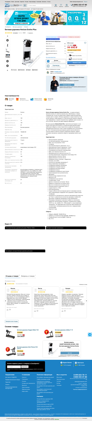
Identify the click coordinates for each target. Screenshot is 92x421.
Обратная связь (26, 389)
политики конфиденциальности (79, 86)
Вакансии (24, 385)
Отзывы (26, 1)
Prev (7, 18)
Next (64, 18)
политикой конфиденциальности (60, 418)
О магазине (38, 1)
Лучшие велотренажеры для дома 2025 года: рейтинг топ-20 (45, 409)
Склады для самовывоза (28, 383)
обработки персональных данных (75, 418)
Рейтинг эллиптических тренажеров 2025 (43, 401)
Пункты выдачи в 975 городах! (23, 8)
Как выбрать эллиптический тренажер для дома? (44, 390)
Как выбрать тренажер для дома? (45, 377)
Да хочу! (70, 353)
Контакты (44, 1)
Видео (29, 69)
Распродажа (7, 1)
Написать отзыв (83, 284)
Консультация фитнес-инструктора (11, 387)
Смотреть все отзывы (12, 321)
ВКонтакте (59, 377)
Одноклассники (61, 379)
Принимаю (57, 419)
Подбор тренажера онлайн (43, 379)
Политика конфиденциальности (80, 389)
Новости (24, 377)
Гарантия (22, 1)
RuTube (58, 383)
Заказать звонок (67, 84)
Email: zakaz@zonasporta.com (76, 1)
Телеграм (59, 385)
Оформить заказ (77, 62)
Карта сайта (25, 391)
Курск (86, 1)
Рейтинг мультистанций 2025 (44, 406)
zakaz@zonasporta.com (81, 381)
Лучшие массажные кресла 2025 (45, 404)
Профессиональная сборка (12, 379)
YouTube (59, 381)
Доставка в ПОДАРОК (11, 377)
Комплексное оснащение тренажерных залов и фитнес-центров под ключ (44, 383)
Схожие (35, 69)
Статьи (48, 1)
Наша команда (32, 1)
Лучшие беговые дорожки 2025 (45, 399)
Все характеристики (50, 57)
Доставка (17, 1)
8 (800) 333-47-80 (79, 5)
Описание (22, 69)
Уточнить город (58, 71)
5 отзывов (15, 32)
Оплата (12, 1)
